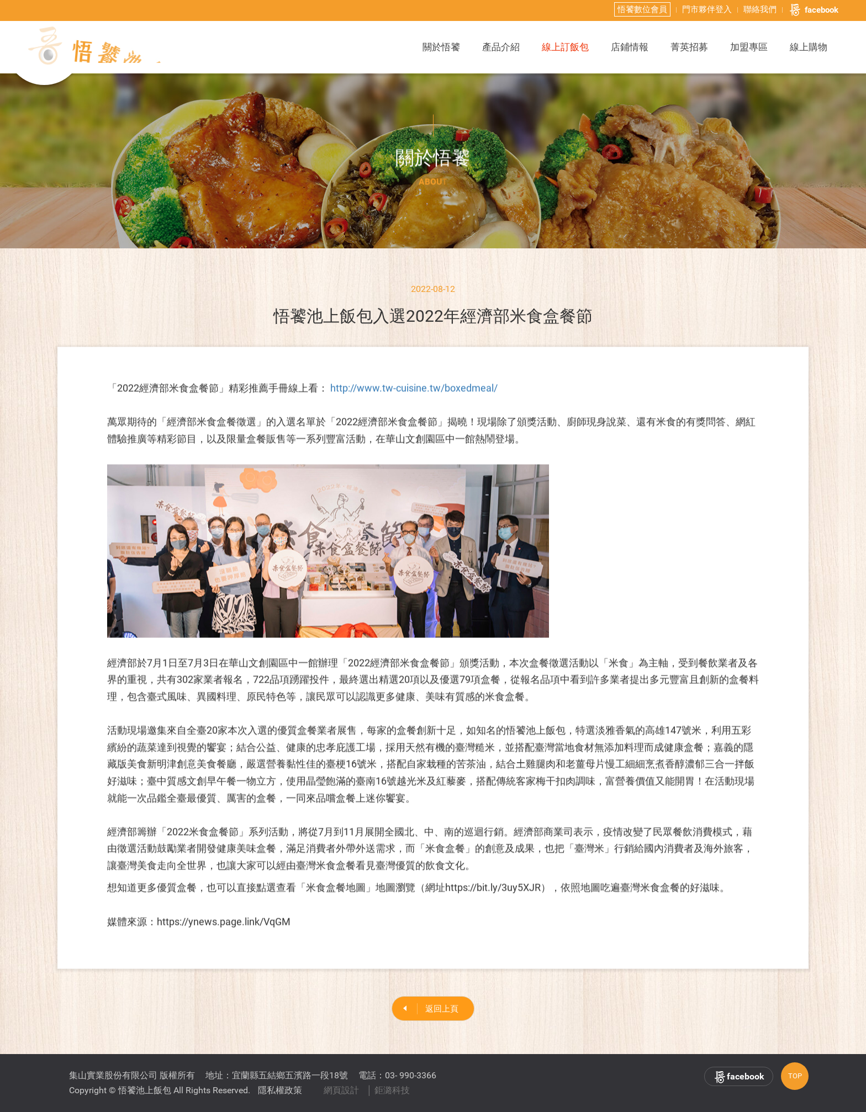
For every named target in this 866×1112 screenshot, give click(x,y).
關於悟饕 (441, 46)
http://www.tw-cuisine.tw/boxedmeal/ (414, 393)
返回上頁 (441, 1012)
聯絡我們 (760, 9)
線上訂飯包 (565, 46)
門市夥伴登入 (707, 9)
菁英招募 (689, 46)
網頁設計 (341, 1090)
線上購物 (808, 46)
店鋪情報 (629, 46)
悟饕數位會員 (642, 9)
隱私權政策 (280, 1090)
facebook (813, 10)
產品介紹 (501, 46)
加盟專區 (749, 46)
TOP (795, 1076)
